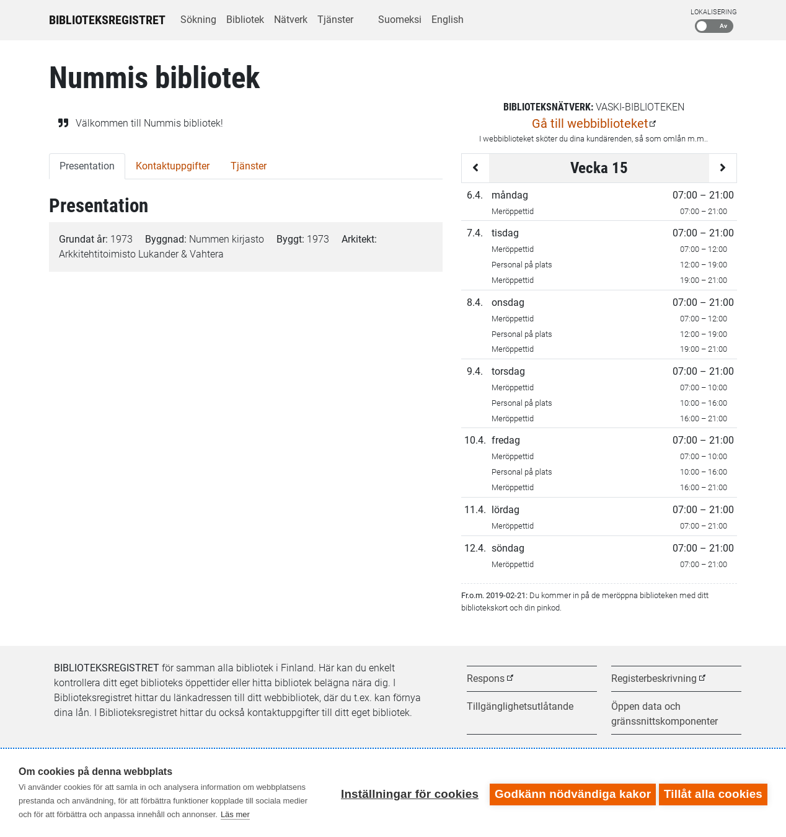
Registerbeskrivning (654, 678)
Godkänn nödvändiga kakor (570, 792)
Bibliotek (245, 19)
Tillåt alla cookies (713, 792)
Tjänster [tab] (249, 166)
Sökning (198, 19)
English (447, 19)
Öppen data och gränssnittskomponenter (664, 713)
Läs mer (235, 814)
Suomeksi (400, 19)
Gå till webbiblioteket (590, 123)
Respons (486, 678)
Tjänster (335, 19)
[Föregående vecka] (475, 168)
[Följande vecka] (722, 168)
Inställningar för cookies (406, 792)
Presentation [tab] (87, 166)
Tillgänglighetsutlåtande (520, 706)
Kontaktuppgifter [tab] (173, 166)
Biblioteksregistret (107, 19)
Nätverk (290, 19)
